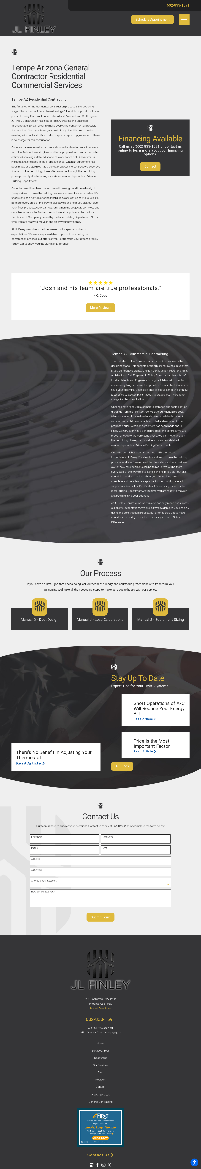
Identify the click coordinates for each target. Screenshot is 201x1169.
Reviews (100, 1079)
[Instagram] (103, 1165)
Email (105, 848)
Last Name (108, 837)
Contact (150, 166)
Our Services (100, 1065)
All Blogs (122, 766)
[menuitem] (100, 1043)
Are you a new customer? (44, 880)
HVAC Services (100, 1094)
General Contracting (101, 1101)
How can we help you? (43, 891)
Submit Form (100, 917)
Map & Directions (100, 1008)
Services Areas (100, 1050)
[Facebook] (97, 1165)
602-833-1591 (178, 5)
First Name (36, 837)
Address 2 (36, 870)
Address (35, 859)
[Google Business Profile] (92, 1165)
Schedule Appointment (153, 19)
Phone (34, 848)
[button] (194, 1162)
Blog (100, 1072)
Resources (100, 1057)
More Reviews (100, 308)
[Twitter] (109, 1165)
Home (100, 1043)
